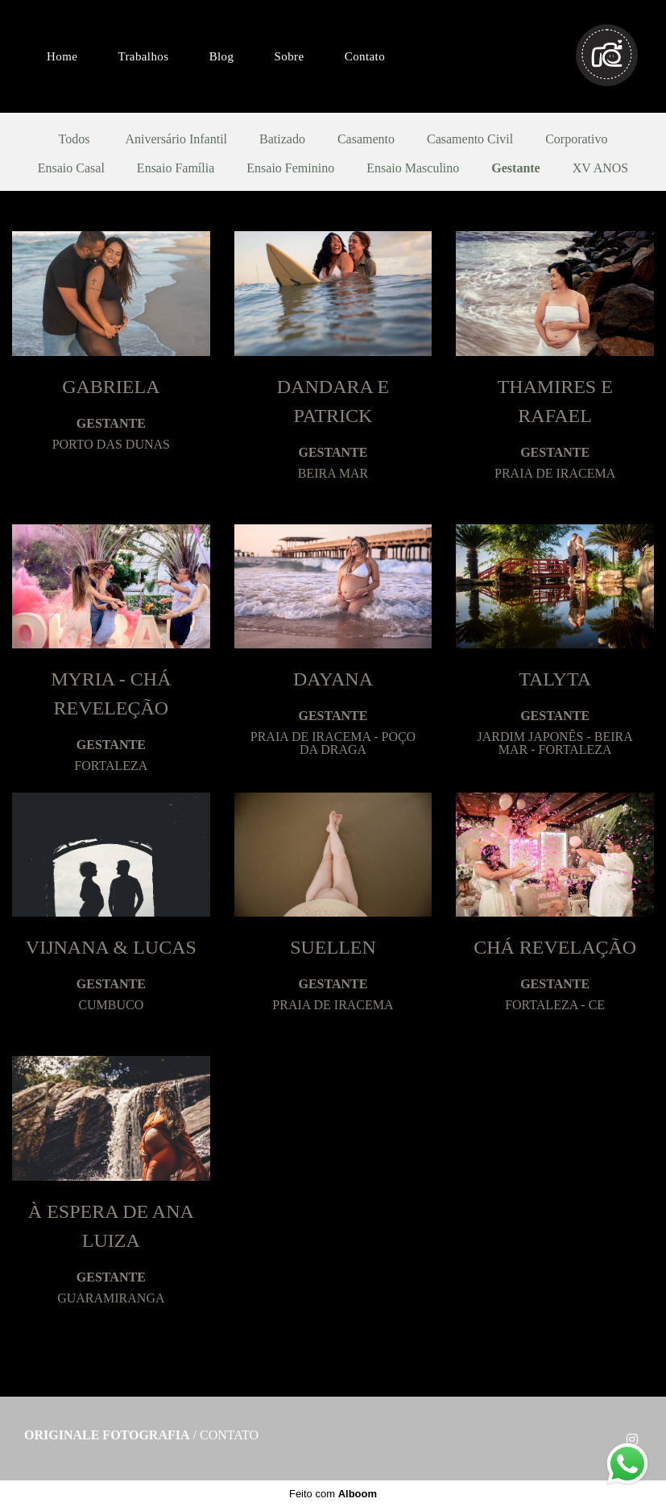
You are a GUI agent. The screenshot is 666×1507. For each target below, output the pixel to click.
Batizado (282, 139)
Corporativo (576, 139)
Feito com (333, 1494)
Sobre (289, 56)
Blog (221, 56)
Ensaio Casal (71, 168)
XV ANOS (601, 168)
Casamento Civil (470, 139)
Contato (365, 56)
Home (62, 56)
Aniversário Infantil (176, 139)
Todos (74, 139)
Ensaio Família (175, 168)
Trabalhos (143, 56)
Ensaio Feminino (290, 168)
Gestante (515, 168)
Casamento (366, 139)
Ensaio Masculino (412, 168)
